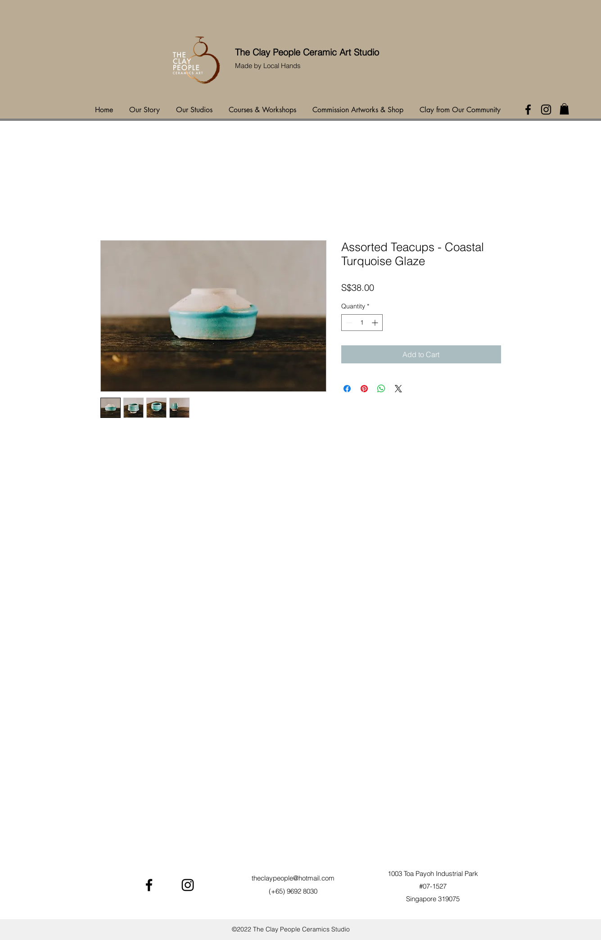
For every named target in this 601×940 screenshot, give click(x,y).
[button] (564, 109)
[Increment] (375, 322)
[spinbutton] (362, 322)
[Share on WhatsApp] (381, 388)
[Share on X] (398, 388)
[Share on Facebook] (347, 388)
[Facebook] (528, 109)
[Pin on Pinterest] (364, 388)
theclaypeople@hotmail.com (293, 878)
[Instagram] (546, 109)
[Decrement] (348, 322)
